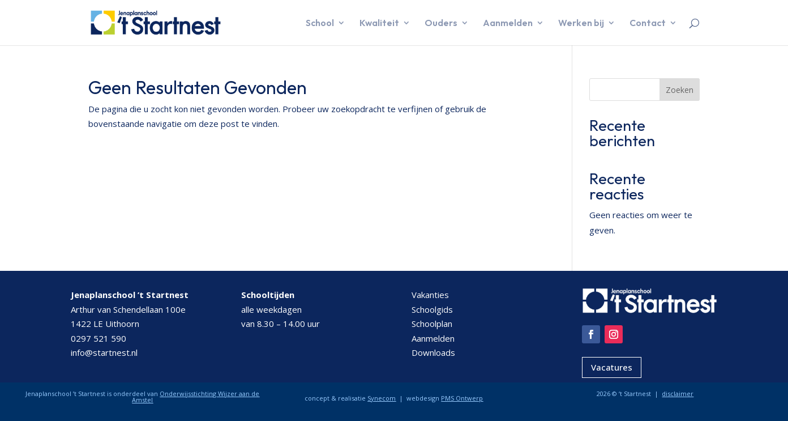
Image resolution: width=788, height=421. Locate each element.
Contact (647, 23)
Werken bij (581, 23)
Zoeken (679, 89)
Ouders (441, 23)
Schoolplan (432, 323)
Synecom (381, 398)
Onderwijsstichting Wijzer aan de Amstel (195, 396)
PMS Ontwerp (462, 398)
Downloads (433, 352)
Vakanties (430, 294)
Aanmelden (508, 23)
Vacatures (611, 367)
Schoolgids (432, 309)
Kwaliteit (379, 23)
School (320, 23)
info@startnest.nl (104, 352)
